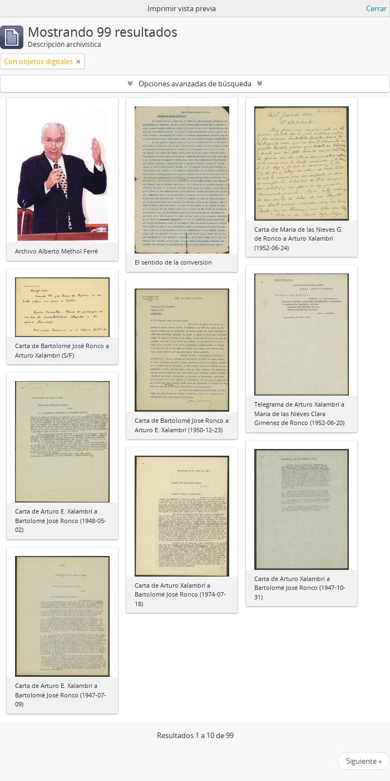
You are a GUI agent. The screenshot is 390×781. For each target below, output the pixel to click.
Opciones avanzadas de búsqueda (195, 84)
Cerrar (376, 8)
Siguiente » (364, 761)
